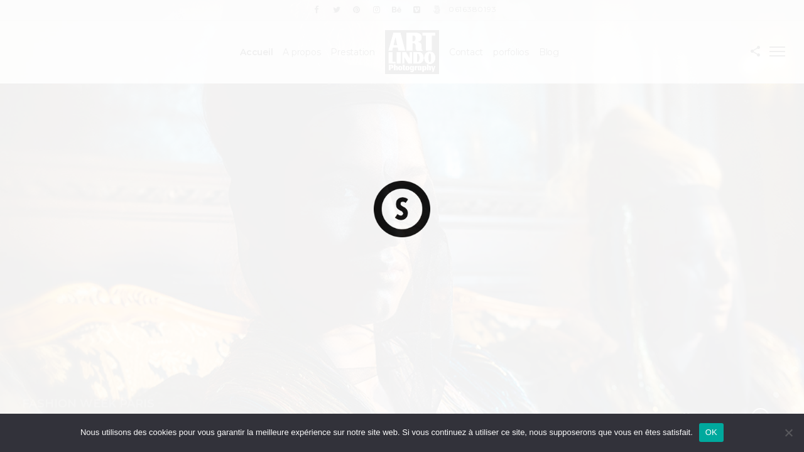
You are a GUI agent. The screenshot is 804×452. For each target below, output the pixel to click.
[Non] (788, 432)
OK (711, 432)
